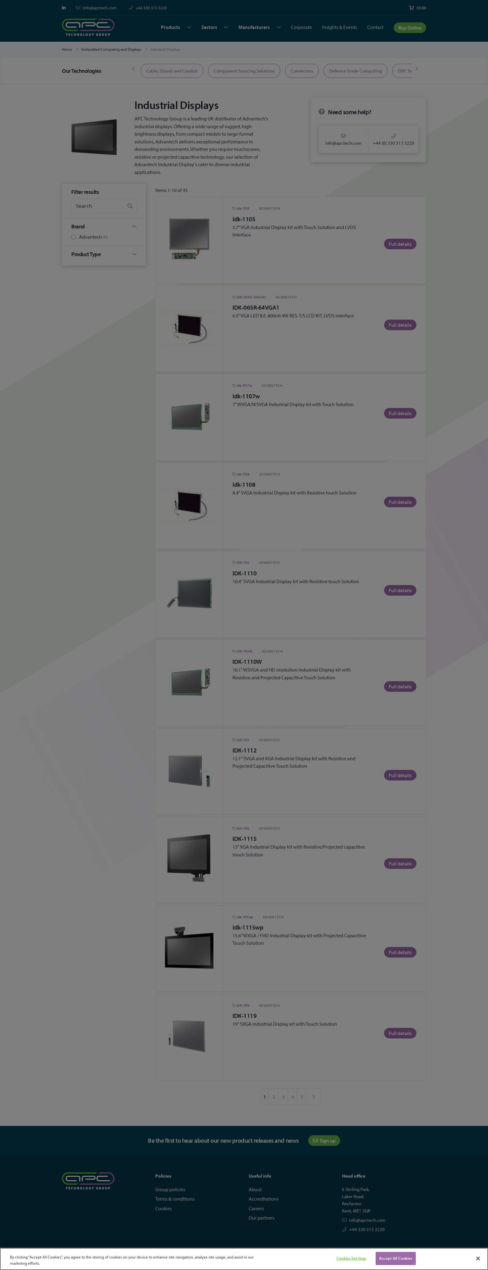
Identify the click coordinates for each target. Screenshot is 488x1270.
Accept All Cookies (395, 1258)
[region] (244, 1259)
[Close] (478, 1258)
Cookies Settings (351, 1258)
